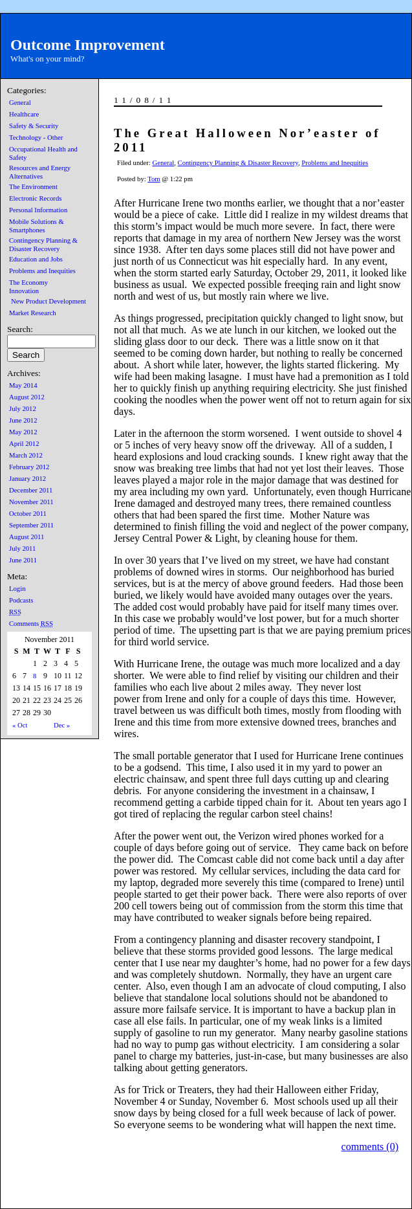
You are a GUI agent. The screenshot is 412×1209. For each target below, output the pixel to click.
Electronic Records (35, 198)
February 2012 (29, 467)
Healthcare (24, 114)
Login (17, 588)
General (20, 102)
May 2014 (23, 385)
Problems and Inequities (42, 270)
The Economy (28, 282)
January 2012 (27, 478)
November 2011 (31, 501)
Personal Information (38, 210)
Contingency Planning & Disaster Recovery (238, 162)
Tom (153, 179)
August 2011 (26, 536)
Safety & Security (33, 125)
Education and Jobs (36, 259)
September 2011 (31, 525)
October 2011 (28, 513)
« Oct (19, 725)
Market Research (32, 312)
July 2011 (22, 548)
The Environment (33, 186)
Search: (20, 329)
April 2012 (24, 443)
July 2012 (22, 408)
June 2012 (23, 420)
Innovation (24, 290)
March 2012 (26, 455)
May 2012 (23, 432)
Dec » (62, 725)
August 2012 (27, 397)
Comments (31, 623)
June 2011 (23, 560)
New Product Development (48, 301)
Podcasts (21, 600)
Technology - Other (36, 137)
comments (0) (370, 1146)
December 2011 (30, 490)
